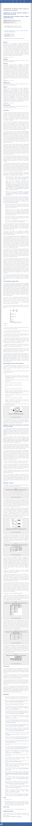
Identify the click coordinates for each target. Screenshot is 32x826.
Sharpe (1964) (26, 178)
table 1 (7, 485)
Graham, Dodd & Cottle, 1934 (17, 138)
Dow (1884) (25, 131)
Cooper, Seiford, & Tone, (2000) (9, 358)
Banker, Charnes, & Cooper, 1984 (14, 285)
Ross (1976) (24, 179)
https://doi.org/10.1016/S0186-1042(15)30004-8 (13, 752)
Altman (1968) (25, 439)
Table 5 (5, 645)
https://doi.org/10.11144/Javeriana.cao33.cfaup (15, 38)
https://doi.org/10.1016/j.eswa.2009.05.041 (17, 713)
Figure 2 (12, 508)
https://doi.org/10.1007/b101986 (10, 742)
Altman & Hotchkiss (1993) (8, 440)
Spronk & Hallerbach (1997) (16, 188)
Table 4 (5, 620)
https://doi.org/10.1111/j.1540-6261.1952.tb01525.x (13, 761)
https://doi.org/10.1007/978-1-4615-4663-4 (21, 795)
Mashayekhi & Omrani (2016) (14, 186)
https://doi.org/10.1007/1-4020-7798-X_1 (20, 738)
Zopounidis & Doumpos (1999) (9, 431)
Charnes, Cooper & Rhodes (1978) (20, 236)
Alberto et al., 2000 (13, 247)
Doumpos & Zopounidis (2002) (15, 172)
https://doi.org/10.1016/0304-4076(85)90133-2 (16, 730)
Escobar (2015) (17, 185)
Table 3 (19, 599)
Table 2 (5, 534)
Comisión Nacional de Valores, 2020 (10, 202)
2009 (19, 183)
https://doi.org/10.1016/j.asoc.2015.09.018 (12, 766)
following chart (9, 403)
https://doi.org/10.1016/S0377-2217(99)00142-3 (13, 787)
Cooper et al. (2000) (14, 392)
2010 (22, 183)
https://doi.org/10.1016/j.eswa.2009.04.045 (12, 709)
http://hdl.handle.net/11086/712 (10, 722)
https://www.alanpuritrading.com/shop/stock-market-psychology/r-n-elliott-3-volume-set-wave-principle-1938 (17, 748)
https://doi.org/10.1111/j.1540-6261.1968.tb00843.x (15, 701)
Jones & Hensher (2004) (20, 440)
